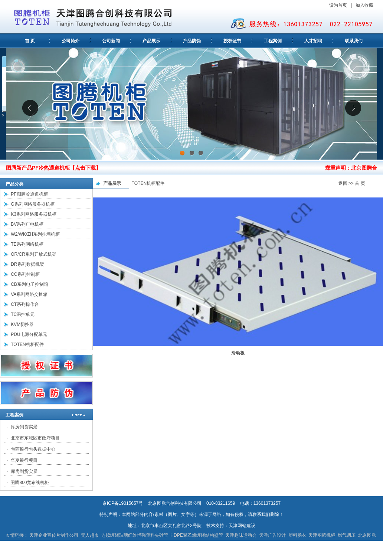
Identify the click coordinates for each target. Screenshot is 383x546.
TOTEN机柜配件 (27, 344)
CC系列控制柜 (25, 274)
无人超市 (90, 535)
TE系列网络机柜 (27, 244)
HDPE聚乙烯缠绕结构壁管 (196, 535)
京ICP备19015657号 (122, 503)
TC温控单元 (23, 314)
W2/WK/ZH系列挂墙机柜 (35, 234)
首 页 (30, 40)
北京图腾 (367, 535)
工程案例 (273, 40)
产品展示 (151, 40)
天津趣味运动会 (240, 535)
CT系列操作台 (25, 304)
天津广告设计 (272, 535)
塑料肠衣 (297, 535)
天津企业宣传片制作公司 (53, 535)
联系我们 (354, 40)
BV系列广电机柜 (27, 224)
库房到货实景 (24, 426)
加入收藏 (365, 5)
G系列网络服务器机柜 (32, 204)
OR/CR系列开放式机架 (33, 254)
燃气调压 (347, 535)
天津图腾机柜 (321, 535)
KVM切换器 (22, 324)
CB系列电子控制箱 (29, 284)
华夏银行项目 (24, 460)
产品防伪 (192, 40)
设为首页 (338, 5)
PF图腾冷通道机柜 (29, 194)
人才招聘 (313, 40)
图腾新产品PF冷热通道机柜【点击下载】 (53, 168)
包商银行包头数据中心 (33, 449)
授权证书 (232, 40)
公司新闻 (111, 40)
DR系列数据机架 (27, 264)
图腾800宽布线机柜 (29, 482)
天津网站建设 (242, 525)
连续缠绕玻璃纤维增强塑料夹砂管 (134, 535)
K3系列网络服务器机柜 (33, 214)
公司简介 (70, 40)
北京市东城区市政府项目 (35, 438)
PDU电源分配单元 (29, 334)
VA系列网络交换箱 (29, 294)
